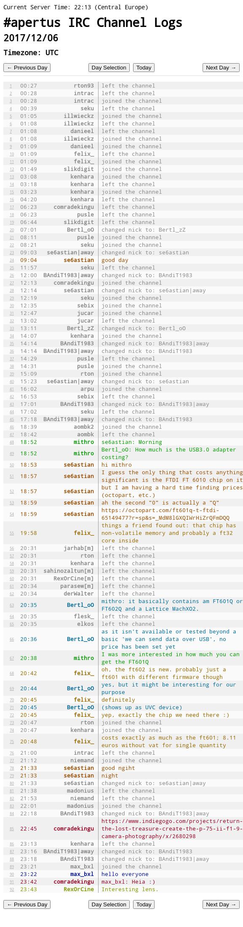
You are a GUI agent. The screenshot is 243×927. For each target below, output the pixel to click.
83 (12, 805)
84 (12, 813)
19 (12, 221)
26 (12, 275)
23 (12, 252)
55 (12, 532)
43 (12, 403)
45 (12, 419)
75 (12, 741)
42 (12, 396)
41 (12, 388)
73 (12, 722)
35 (12, 343)
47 (12, 434)
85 (12, 828)
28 (12, 290)
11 (12, 161)
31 (12, 312)
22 (12, 244)
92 (12, 889)
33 (12, 328)
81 (12, 790)
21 (12, 237)
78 (12, 767)
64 (12, 616)
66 (12, 638)
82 (12, 798)
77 (12, 760)
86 (12, 843)
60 (12, 578)
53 (12, 502)
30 (12, 305)
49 (12, 453)
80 (12, 782)
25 (12, 267)
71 (12, 707)
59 (12, 570)
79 (12, 775)
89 (12, 866)
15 (12, 191)
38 (12, 366)
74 (12, 729)
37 (12, 358)
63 (12, 604)
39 (12, 373)
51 (12, 475)
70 (12, 699)
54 (12, 513)
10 (12, 153)
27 (12, 282)
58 (12, 563)
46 (12, 426)
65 (12, 623)
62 (12, 593)
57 (12, 555)
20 (12, 229)
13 (12, 176)
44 (12, 411)
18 (12, 214)
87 (12, 851)
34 (12, 335)
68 (12, 673)
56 (12, 547)
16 (12, 199)
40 (12, 381)
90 (12, 873)
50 (12, 464)
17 (12, 206)
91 (12, 881)
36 (12, 350)
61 (12, 585)
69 (12, 688)
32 (12, 320)
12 (12, 168)
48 (12, 441)
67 (12, 657)
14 (12, 184)
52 (12, 491)
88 (12, 858)
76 (12, 752)
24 (12, 259)
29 (12, 297)
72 (12, 714)
